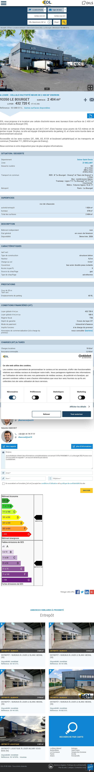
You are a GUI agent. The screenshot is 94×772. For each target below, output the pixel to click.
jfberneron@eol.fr (26, 420)
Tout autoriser (76, 414)
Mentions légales (60, 765)
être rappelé (11, 446)
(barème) (89, 331)
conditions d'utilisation (49, 483)
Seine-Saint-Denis (85, 160)
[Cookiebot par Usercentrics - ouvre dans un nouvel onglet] (80, 356)
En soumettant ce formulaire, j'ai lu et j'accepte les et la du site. (45, 483)
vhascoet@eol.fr (25, 437)
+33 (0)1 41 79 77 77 (26, 434)
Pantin (52, 754)
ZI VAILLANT (87, 163)
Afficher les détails (78, 407)
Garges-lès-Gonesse (78, 752)
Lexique (70, 767)
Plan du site (63, 767)
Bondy (73, 754)
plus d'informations (83, 446)
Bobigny (74, 748)
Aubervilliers (54, 750)
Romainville (75, 756)
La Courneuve (55, 752)
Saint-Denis (75, 750)
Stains (52, 756)
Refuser (46, 414)
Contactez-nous (80, 767)
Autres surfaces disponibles (37, 108)
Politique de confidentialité (76, 765)
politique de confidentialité (70, 483)
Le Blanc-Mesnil (55, 748)
